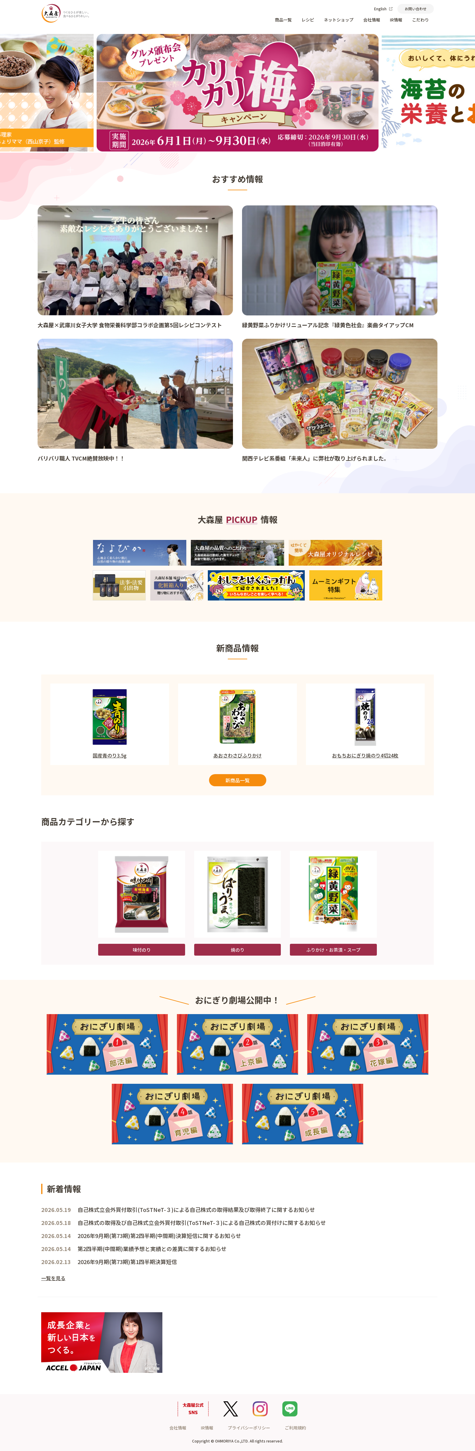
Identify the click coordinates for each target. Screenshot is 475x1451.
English (383, 8)
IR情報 (396, 20)
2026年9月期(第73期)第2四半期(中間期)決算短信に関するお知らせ (159, 1236)
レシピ (307, 20)
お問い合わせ (416, 8)
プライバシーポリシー (249, 1428)
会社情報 (371, 20)
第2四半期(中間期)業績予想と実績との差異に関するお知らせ (152, 1249)
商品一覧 (283, 20)
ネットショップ (339, 20)
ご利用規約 (295, 1428)
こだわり (420, 20)
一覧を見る (53, 1278)
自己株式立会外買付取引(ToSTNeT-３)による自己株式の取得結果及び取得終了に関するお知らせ (196, 1209)
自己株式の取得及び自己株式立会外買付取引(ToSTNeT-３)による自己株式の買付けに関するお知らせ (202, 1222)
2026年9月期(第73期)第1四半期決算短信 (127, 1262)
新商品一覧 (237, 780)
